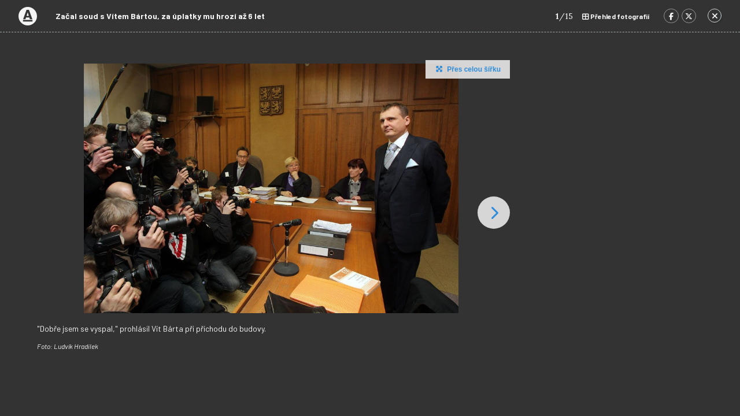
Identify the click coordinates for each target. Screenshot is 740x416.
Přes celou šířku (467, 69)
